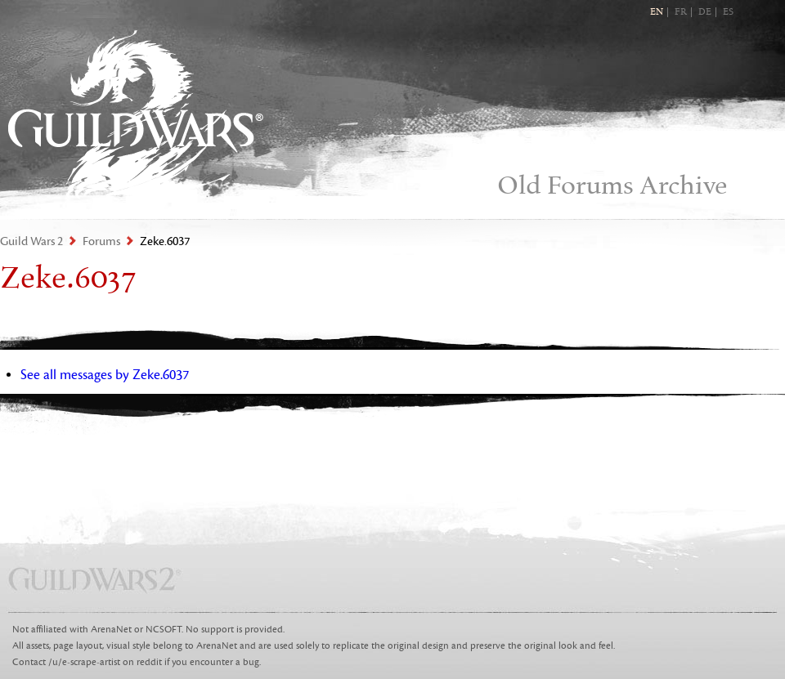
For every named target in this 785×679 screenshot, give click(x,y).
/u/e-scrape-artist (84, 662)
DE (704, 12)
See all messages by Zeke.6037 (104, 375)
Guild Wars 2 (135, 114)
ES (728, 12)
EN (656, 12)
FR (681, 12)
